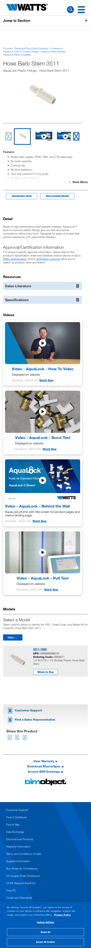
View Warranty (43, 761)
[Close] (85, 908)
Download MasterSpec (44, 766)
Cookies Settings (45, 922)
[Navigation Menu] (81, 9)
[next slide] (76, 136)
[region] (45, 925)
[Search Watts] (70, 9)
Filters (13, 637)
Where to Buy (45, 672)
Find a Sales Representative (30, 719)
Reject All (45, 932)
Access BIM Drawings (44, 771)
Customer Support (24, 710)
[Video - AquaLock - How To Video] (42, 353)
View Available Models (57, 196)
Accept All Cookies (45, 941)
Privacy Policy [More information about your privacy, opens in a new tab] (62, 914)
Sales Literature (42, 286)
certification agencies (48, 258)
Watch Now (46, 380)
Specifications (42, 300)
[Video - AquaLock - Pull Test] (42, 562)
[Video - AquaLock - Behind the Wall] (42, 491)
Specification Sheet (22, 196)
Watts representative (15, 258)
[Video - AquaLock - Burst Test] (42, 421)
